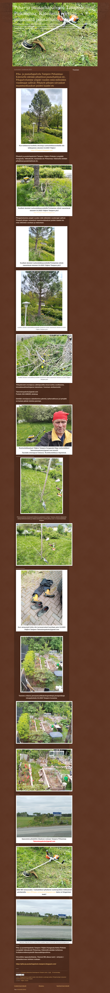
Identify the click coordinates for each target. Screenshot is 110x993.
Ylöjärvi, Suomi (24, 980)
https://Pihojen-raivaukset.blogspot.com (41, 892)
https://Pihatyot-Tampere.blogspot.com (44, 212)
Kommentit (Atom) (21, 989)
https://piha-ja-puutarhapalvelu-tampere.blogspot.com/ (36, 964)
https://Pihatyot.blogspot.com (42, 150)
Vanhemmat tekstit (62, 986)
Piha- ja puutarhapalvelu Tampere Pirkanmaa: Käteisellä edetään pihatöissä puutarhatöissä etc (49, 13)
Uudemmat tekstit (20, 986)
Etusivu (41, 986)
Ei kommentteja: (56, 972)
